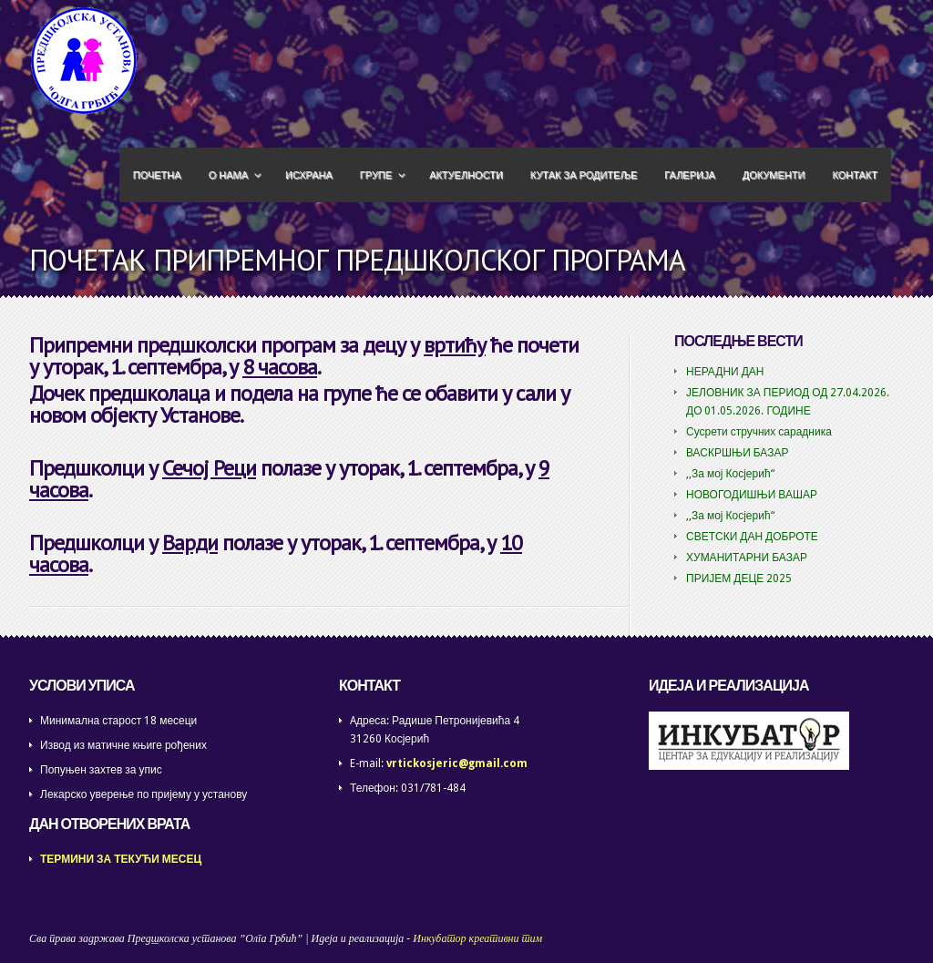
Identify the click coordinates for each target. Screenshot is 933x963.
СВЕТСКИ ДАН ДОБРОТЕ (752, 536)
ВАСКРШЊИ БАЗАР (737, 452)
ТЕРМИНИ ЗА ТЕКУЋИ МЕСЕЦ (120, 859)
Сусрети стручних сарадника (759, 431)
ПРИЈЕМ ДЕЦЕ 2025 (739, 578)
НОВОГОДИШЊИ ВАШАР (751, 494)
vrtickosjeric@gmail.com (457, 763)
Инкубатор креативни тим (477, 938)
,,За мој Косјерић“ (730, 473)
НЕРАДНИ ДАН (725, 371)
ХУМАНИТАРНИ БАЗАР (746, 557)
